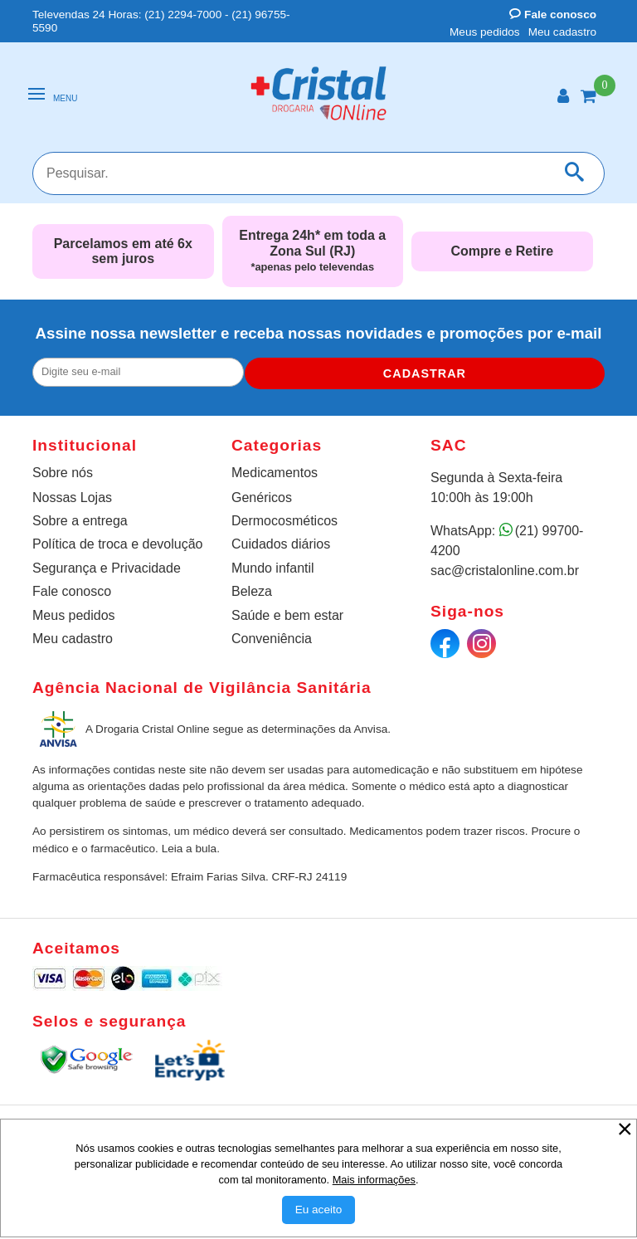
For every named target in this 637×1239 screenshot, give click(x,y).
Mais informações (374, 1179)
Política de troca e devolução (117, 544)
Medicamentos (274, 473)
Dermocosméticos (284, 521)
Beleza (251, 591)
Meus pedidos (485, 32)
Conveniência (271, 639)
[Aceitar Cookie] (319, 1210)
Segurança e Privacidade (106, 568)
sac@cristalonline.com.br (504, 570)
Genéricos (261, 497)
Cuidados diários (280, 544)
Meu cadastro (562, 32)
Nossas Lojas (72, 497)
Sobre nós (62, 473)
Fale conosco (552, 14)
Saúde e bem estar (287, 615)
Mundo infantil (272, 568)
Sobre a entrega (80, 521)
